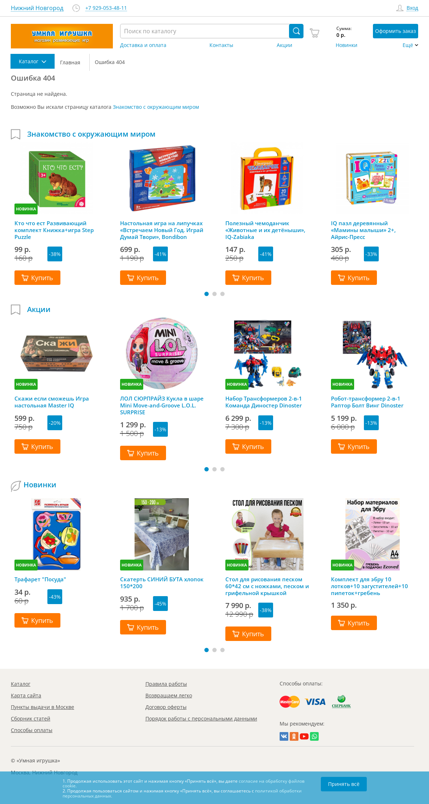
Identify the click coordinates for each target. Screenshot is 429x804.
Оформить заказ (395, 30)
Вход (412, 8)
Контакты (221, 45)
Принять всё (344, 784)
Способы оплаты (31, 730)
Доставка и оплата (143, 45)
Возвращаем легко (168, 695)
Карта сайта (26, 695)
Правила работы (166, 683)
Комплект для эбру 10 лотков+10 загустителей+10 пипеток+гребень (369, 586)
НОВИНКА (26, 208)
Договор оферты (166, 707)
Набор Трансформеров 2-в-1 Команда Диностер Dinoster (263, 402)
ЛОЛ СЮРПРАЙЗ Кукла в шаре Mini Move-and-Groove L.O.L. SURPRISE (162, 405)
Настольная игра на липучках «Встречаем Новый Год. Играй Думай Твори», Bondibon (161, 230)
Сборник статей (30, 718)
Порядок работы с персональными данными (201, 718)
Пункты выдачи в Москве (42, 707)
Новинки (346, 45)
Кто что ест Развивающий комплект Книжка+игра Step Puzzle (54, 230)
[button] (206, 294)
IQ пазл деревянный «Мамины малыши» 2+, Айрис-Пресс (363, 230)
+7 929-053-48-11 (106, 8)
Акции (284, 45)
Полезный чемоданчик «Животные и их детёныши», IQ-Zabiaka (265, 230)
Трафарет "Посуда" (40, 579)
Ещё (408, 45)
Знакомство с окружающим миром (156, 106)
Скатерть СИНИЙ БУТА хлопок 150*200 (162, 583)
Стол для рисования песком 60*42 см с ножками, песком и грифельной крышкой (267, 586)
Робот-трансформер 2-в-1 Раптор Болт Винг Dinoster (367, 402)
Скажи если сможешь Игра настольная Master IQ (51, 402)
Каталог (20, 683)
